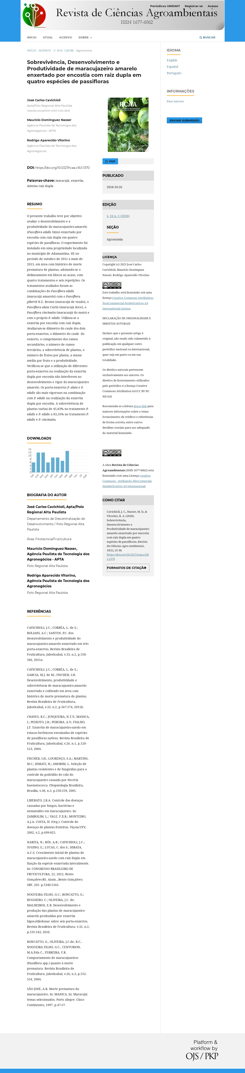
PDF (111, 161)
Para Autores (175, 101)
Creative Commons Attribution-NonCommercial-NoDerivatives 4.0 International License (128, 303)
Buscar (207, 37)
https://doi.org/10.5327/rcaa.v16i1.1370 (62, 168)
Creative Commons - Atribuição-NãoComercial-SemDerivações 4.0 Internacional (127, 481)
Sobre (84, 37)
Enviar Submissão (184, 120)
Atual (48, 37)
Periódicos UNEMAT (165, 6)
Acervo (65, 37)
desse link (140, 406)
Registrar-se (194, 6)
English (172, 60)
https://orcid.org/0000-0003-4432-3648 (48, 110)
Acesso (213, 6)
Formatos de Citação (126, 568)
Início (31, 37)
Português (174, 73)
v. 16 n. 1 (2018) (64, 50)
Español (172, 67)
